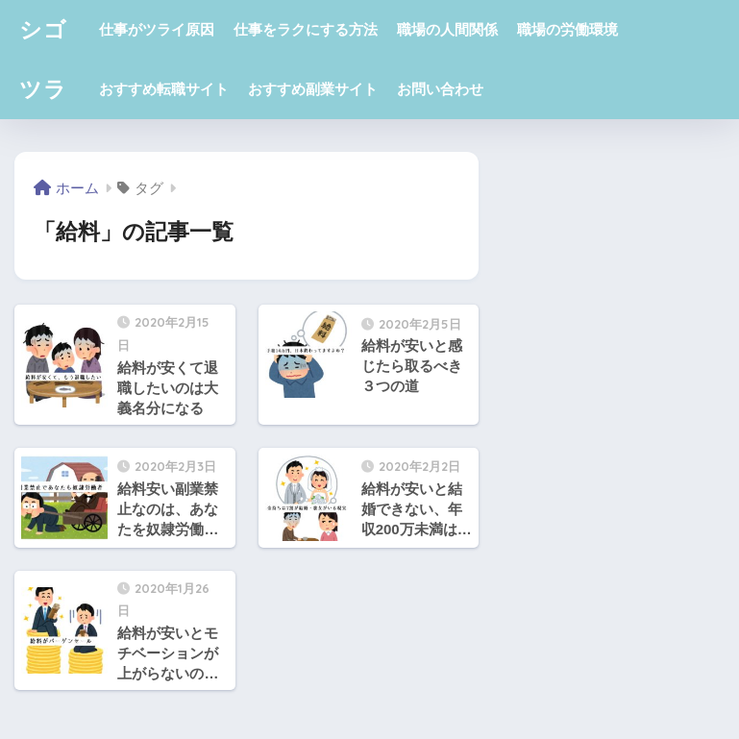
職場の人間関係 (447, 29)
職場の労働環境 (567, 29)
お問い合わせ (440, 89)
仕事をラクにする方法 (306, 29)
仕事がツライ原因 (156, 29)
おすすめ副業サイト (313, 89)
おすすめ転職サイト (164, 89)
